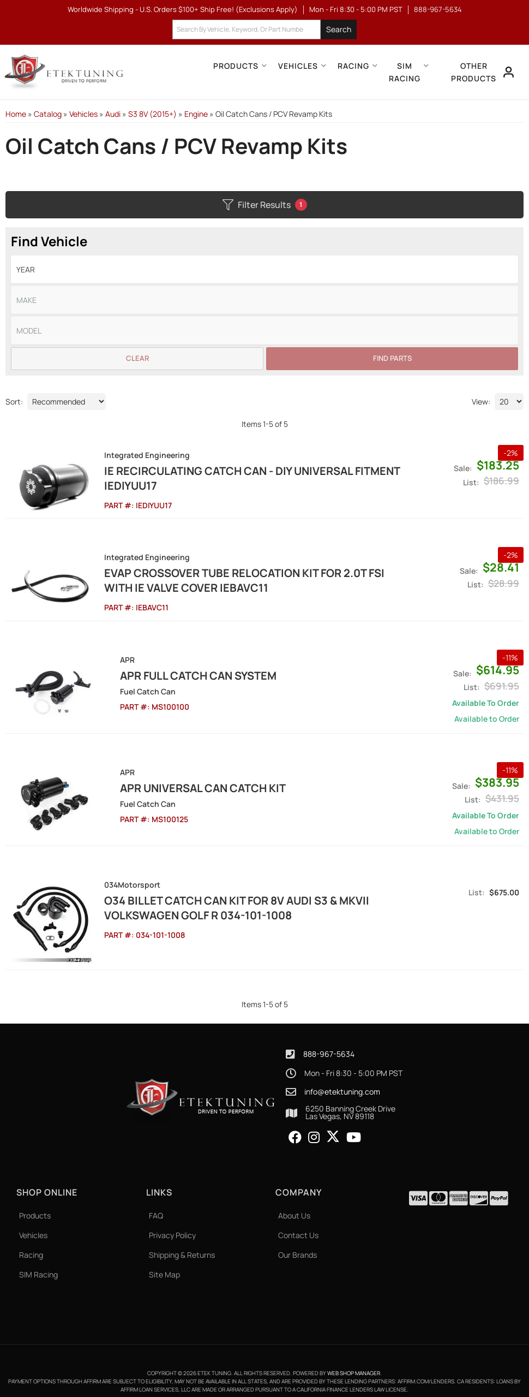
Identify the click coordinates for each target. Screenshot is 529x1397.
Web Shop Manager (353, 1362)
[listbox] (264, 269)
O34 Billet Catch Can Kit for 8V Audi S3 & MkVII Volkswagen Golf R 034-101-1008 (232, 902)
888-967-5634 (328, 1043)
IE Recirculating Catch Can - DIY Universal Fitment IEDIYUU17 (247, 478)
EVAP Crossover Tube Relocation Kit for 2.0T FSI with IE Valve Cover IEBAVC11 (240, 577)
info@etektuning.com (342, 1081)
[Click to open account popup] (508, 72)
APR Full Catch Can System (178, 669)
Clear (137, 358)
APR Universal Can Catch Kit (183, 782)
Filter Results (265, 205)
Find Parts (392, 358)
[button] (264, 30)
